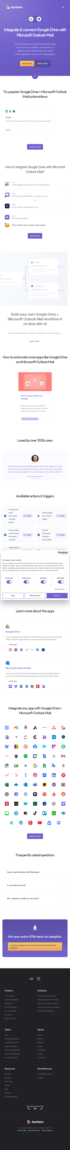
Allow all (57, 595)
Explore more (35, 147)
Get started (27, 63)
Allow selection (35, 595)
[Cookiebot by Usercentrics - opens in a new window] (59, 552)
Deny (13, 595)
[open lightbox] (42, 63)
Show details (59, 589)
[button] (63, 7)
